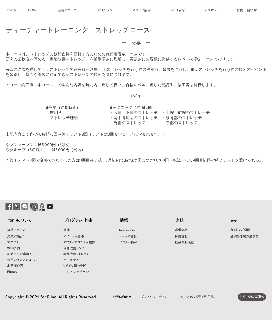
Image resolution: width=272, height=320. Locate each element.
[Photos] (21, 272)
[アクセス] (18, 242)
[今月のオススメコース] (27, 260)
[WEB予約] (18, 248)
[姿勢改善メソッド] (82, 248)
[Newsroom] (131, 230)
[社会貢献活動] (187, 242)
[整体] (74, 230)
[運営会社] (184, 230)
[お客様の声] (24, 266)
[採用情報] (181, 236)
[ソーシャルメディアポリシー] (199, 296)
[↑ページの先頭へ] (252, 297)
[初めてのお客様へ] (24, 254)
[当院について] (18, 230)
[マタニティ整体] (80, 236)
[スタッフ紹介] (22, 236)
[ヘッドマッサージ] (80, 272)
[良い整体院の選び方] (247, 236)
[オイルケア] (84, 260)
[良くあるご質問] (245, 230)
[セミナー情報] (131, 242)
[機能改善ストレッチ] (81, 254)
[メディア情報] (131, 236)
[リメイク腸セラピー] (80, 266)
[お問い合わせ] (122, 297)
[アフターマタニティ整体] (86, 242)
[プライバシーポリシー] (155, 297)
